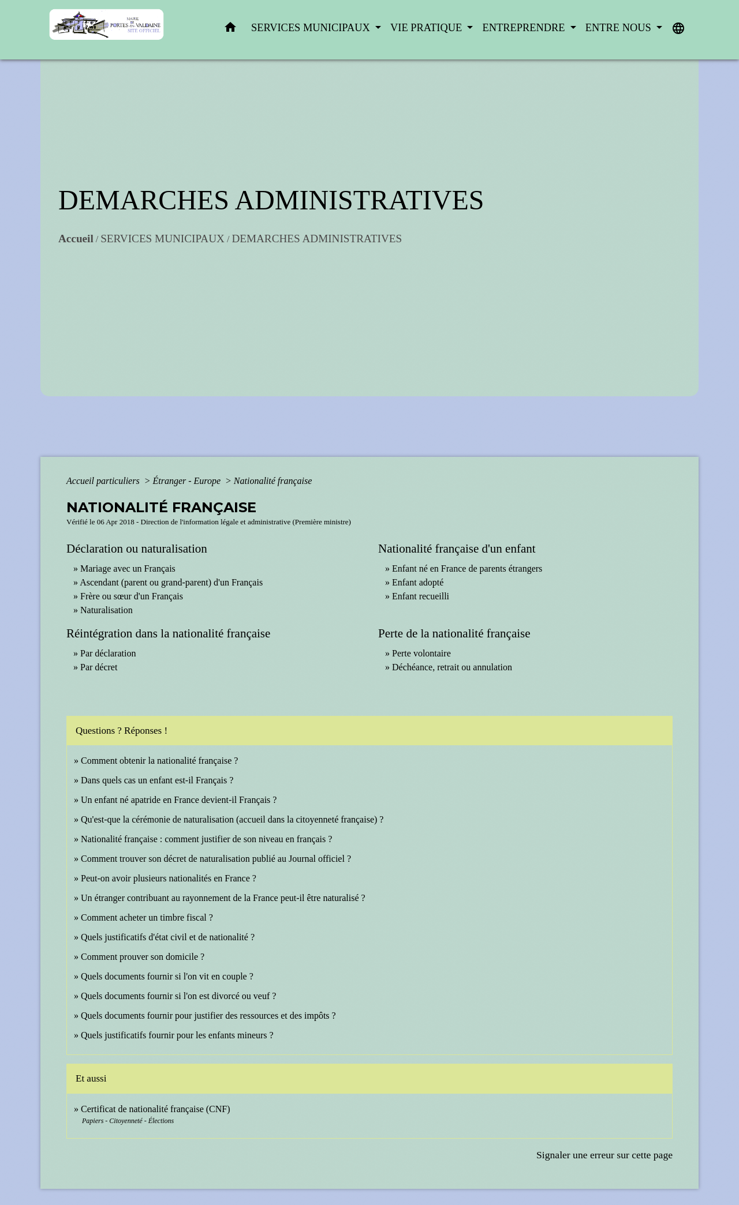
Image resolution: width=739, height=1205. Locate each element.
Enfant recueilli (420, 596)
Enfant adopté (417, 582)
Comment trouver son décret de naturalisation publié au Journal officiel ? (216, 859)
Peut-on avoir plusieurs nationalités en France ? (168, 878)
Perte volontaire (421, 653)
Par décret (98, 667)
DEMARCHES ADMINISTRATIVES (317, 238)
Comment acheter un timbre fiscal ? (147, 917)
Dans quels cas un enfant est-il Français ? (157, 780)
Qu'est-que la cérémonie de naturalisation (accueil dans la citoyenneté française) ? (232, 819)
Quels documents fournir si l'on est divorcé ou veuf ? (178, 996)
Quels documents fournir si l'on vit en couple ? (167, 976)
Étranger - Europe (187, 481)
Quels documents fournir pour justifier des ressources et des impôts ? (208, 1015)
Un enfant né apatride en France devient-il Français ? (179, 800)
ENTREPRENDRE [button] (525, 27)
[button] (230, 30)
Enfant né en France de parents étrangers (467, 568)
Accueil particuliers (104, 481)
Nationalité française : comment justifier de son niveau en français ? (206, 839)
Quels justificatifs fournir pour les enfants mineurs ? (177, 1035)
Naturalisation (106, 610)
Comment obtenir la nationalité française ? (159, 760)
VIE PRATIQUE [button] (427, 27)
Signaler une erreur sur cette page (604, 1155)
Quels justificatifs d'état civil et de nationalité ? (168, 937)
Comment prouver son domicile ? (142, 957)
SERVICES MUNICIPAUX (162, 238)
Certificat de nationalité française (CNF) (155, 1109)
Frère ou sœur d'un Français (131, 596)
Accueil (76, 238)
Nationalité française (273, 481)
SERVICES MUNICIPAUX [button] (311, 27)
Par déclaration (108, 653)
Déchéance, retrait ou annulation (452, 667)
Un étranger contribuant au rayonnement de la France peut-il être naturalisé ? (223, 898)
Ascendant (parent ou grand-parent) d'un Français (171, 582)
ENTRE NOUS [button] (619, 27)
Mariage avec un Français (128, 568)
